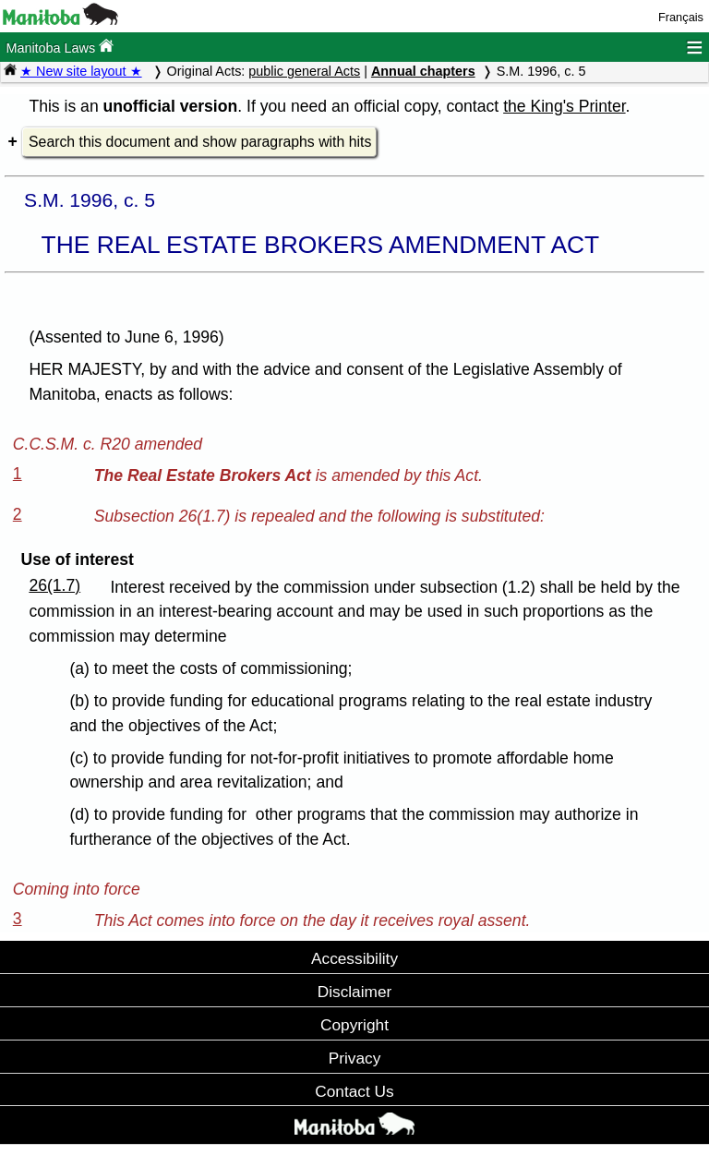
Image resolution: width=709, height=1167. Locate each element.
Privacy (355, 1058)
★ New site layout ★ (81, 71)
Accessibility (354, 958)
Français (680, 17)
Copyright (354, 1025)
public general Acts (304, 71)
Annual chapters (423, 71)
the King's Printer (564, 106)
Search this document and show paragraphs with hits (200, 142)
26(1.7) (54, 585)
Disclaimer (355, 991)
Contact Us (354, 1091)
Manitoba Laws (60, 46)
